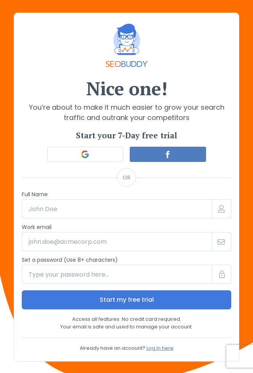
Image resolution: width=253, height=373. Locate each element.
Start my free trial (127, 299)
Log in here (160, 348)
